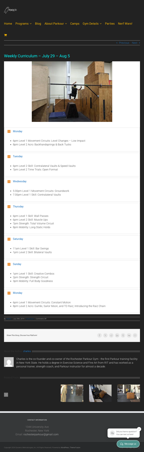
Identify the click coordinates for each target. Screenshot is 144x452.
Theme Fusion (75, 448)
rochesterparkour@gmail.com (41, 434)
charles (8, 319)
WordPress (65, 448)
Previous (124, 42)
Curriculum (30, 319)
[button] (72, 131)
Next (134, 42)
